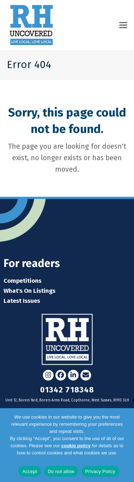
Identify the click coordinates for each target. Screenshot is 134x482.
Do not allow (61, 471)
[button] (123, 25)
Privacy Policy (67, 460)
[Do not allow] (125, 445)
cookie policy (75, 445)
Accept (29, 471)
